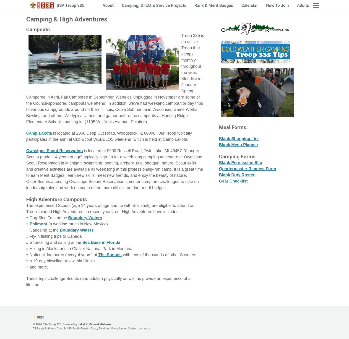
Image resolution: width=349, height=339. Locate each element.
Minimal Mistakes (100, 324)
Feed (38, 317)
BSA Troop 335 (70, 5)
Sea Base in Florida (101, 242)
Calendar (249, 5)
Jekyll (82, 324)
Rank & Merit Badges (213, 5)
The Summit (110, 255)
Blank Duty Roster (237, 175)
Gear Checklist (233, 181)
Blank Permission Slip (240, 162)
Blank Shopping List (239, 138)
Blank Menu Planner (238, 145)
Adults (303, 5)
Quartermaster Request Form (247, 169)
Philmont (38, 224)
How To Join (277, 5)
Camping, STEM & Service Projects (154, 5)
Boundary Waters (85, 218)
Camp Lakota (39, 133)
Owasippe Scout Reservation (54, 151)
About (108, 5)
